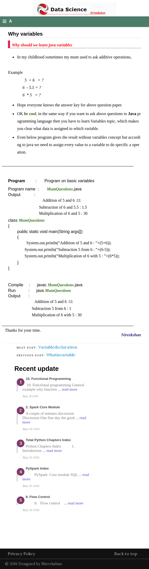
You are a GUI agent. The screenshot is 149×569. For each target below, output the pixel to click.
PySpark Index (37, 468)
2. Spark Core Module (43, 407)
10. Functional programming (48, 379)
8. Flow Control (38, 497)
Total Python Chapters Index (48, 440)
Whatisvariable (60, 354)
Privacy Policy (21, 553)
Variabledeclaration (57, 347)
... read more (67, 389)
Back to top (125, 553)
